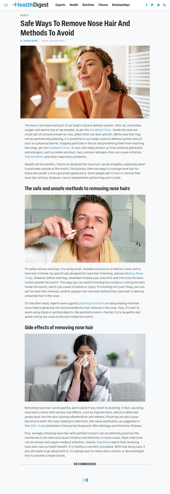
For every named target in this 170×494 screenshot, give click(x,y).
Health (74, 5)
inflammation (34, 156)
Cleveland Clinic (100, 130)
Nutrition (88, 5)
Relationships (121, 5)
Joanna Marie (30, 41)
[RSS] (164, 6)
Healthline (103, 442)
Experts (60, 5)
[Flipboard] (152, 6)
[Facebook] (146, 6)
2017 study (38, 425)
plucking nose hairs (92, 303)
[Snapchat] (158, 6)
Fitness (103, 5)
